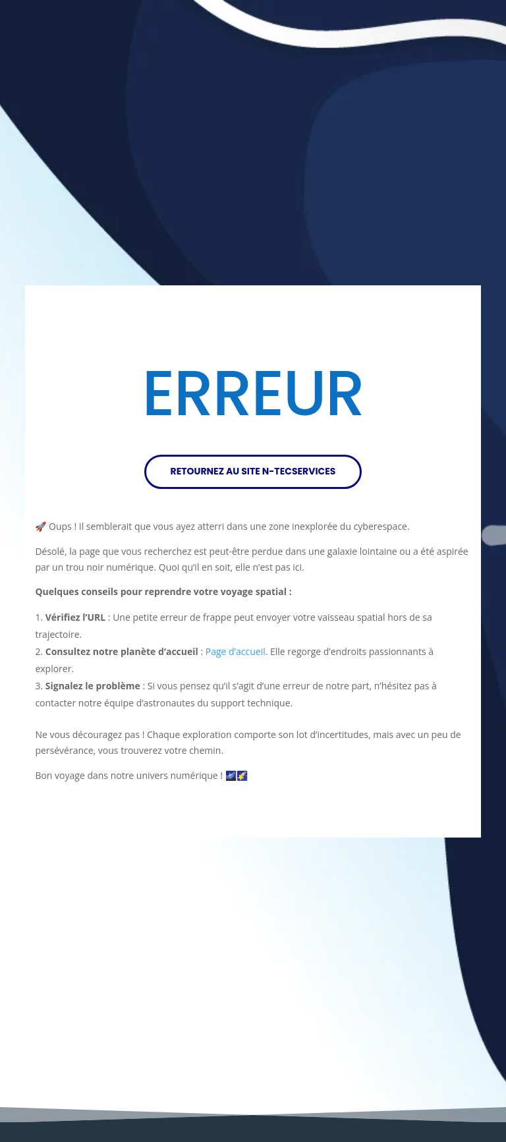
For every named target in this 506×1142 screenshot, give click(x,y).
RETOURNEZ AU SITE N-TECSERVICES (253, 471)
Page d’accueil (236, 651)
